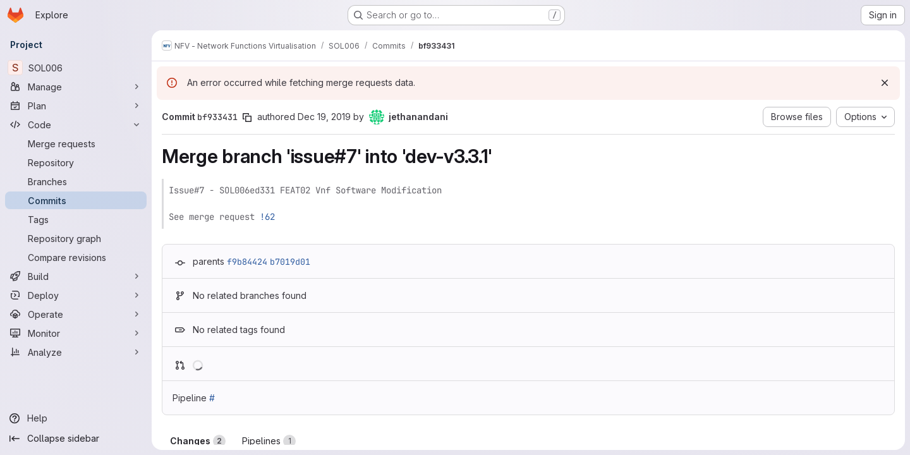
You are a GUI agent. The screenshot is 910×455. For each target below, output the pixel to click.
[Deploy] (76, 295)
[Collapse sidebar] (76, 438)
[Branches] (76, 181)
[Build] (76, 276)
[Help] (76, 418)
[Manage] (76, 86)
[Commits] (76, 200)
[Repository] (76, 162)
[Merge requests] (76, 143)
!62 (267, 216)
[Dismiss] (884, 82)
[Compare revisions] (76, 257)
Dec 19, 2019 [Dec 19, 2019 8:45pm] (324, 116)
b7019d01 (290, 261)
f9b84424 (247, 261)
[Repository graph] (76, 238)
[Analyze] (76, 352)
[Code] (76, 124)
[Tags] (76, 219)
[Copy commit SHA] (247, 117)
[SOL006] (76, 67)
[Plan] (76, 105)
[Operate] (76, 314)
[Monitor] (76, 333)
